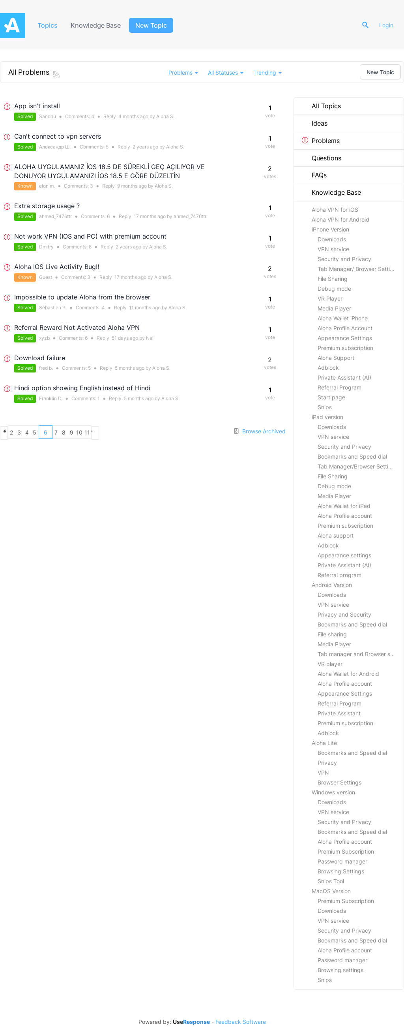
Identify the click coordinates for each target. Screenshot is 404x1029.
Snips (325, 407)
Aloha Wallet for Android (348, 673)
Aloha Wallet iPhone (343, 318)
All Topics (321, 106)
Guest (45, 277)
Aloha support (336, 535)
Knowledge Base (98, 25)
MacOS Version (331, 891)
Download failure (39, 358)
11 (145, 432)
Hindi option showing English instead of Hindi (82, 388)
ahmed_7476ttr (55, 216)
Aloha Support (336, 357)
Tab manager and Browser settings (361, 654)
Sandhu (47, 116)
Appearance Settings (345, 338)
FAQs (314, 175)
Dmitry (46, 247)
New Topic (154, 25)
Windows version (333, 792)
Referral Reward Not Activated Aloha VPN (77, 327)
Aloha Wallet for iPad (344, 505)
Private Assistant (339, 713)
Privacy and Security (344, 614)
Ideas (314, 123)
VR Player (330, 298)
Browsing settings (340, 970)
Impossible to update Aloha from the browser (82, 297)
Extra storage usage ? (47, 206)
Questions (321, 158)
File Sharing (333, 278)
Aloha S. (165, 116)
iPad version (327, 417)
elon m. (47, 186)
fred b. (46, 368)
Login (389, 25)
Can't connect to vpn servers (57, 136)
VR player (330, 663)
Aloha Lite (324, 742)
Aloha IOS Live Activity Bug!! (56, 267)
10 (131, 432)
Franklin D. (50, 398)
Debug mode (334, 288)
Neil (150, 338)
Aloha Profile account (345, 515)
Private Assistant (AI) (344, 377)
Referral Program (339, 387)
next (159, 432)
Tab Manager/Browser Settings (358, 466)
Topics (48, 25)
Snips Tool (331, 881)
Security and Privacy (344, 259)
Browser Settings (339, 782)
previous (7, 432)
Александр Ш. (55, 147)
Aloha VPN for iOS (335, 209)
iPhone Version (330, 229)
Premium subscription (345, 347)
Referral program (339, 575)
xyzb (44, 338)
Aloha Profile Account (345, 328)
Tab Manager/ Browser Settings (358, 268)
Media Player (334, 308)
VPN (323, 772)
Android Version (332, 584)
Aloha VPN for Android (340, 219)
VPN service (333, 249)
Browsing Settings (341, 871)
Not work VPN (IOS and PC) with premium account (90, 236)
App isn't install (37, 106)
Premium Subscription (346, 851)
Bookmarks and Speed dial (352, 456)
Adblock (328, 367)
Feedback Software (240, 1022)
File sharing (332, 634)
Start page (331, 397)
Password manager (342, 861)
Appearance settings (344, 555)
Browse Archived (259, 431)
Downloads (332, 239)
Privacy (327, 762)
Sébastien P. (53, 307)
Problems (321, 141)
